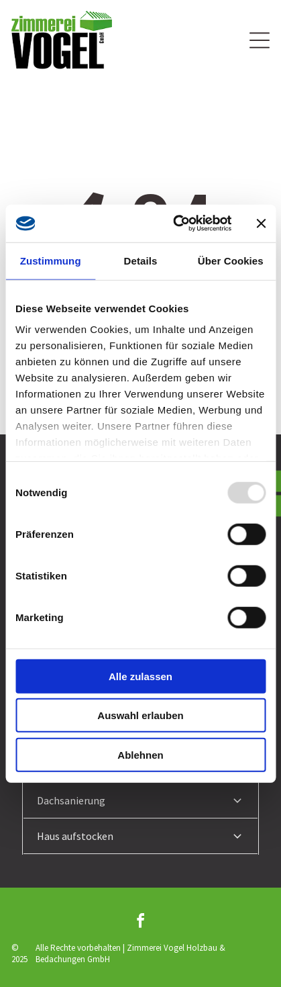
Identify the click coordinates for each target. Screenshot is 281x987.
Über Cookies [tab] (231, 260)
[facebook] (141, 922)
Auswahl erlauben (140, 715)
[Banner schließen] (261, 223)
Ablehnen (140, 754)
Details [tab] (141, 260)
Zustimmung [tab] (50, 260)
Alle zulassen (140, 676)
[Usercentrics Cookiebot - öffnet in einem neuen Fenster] (175, 223)
